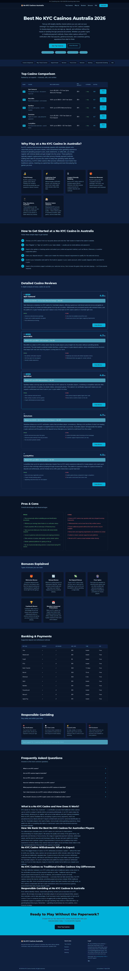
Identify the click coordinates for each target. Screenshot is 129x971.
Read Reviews (73, 45)
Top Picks (103, 5)
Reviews (83, 5)
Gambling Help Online (101, 956)
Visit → (103, 91)
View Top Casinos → (64, 927)
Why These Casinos (42, 62)
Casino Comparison (28, 62)
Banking (90, 62)
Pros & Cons (73, 62)
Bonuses (90, 5)
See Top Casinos (57, 46)
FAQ (96, 5)
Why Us (77, 5)
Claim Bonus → (98, 325)
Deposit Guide (54, 62)
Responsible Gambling (102, 62)
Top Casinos (69, 5)
